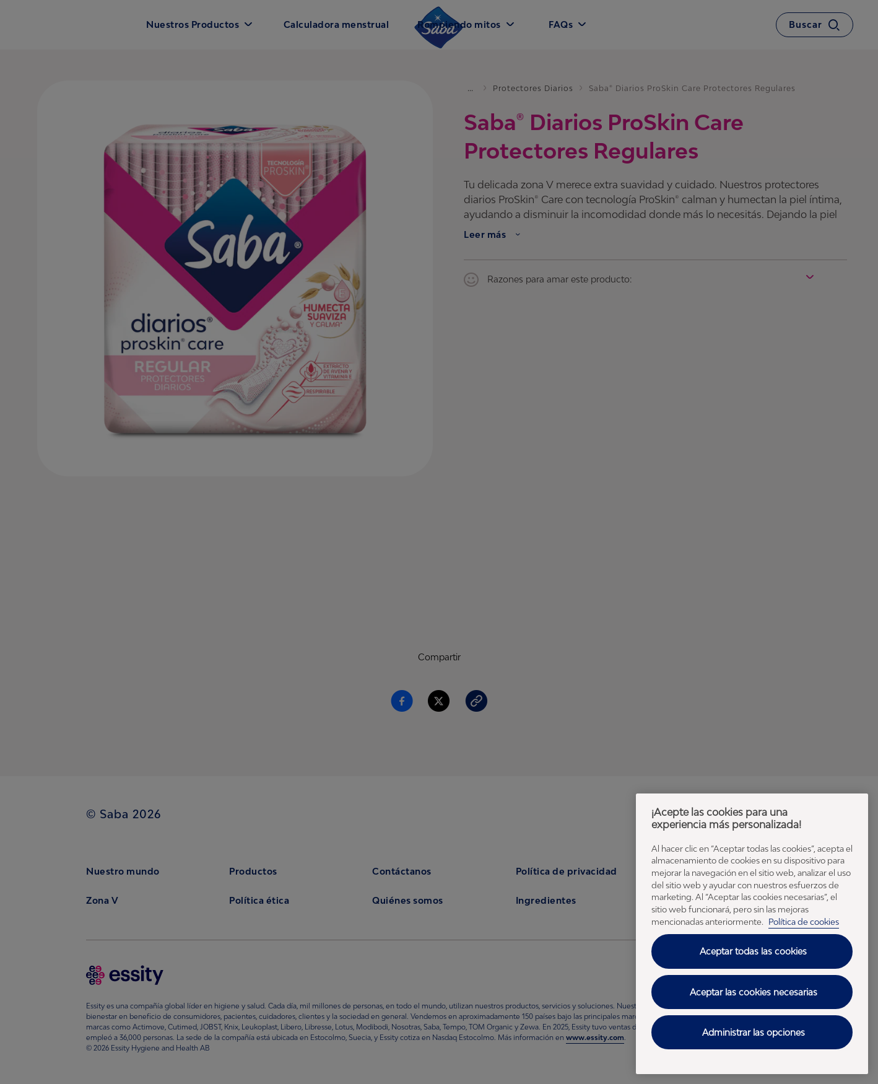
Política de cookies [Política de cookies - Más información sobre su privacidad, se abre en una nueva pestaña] (803, 922)
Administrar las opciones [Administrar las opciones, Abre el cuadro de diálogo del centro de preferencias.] (753, 1032)
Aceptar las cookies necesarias (753, 992)
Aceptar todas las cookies (753, 951)
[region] (752, 933)
